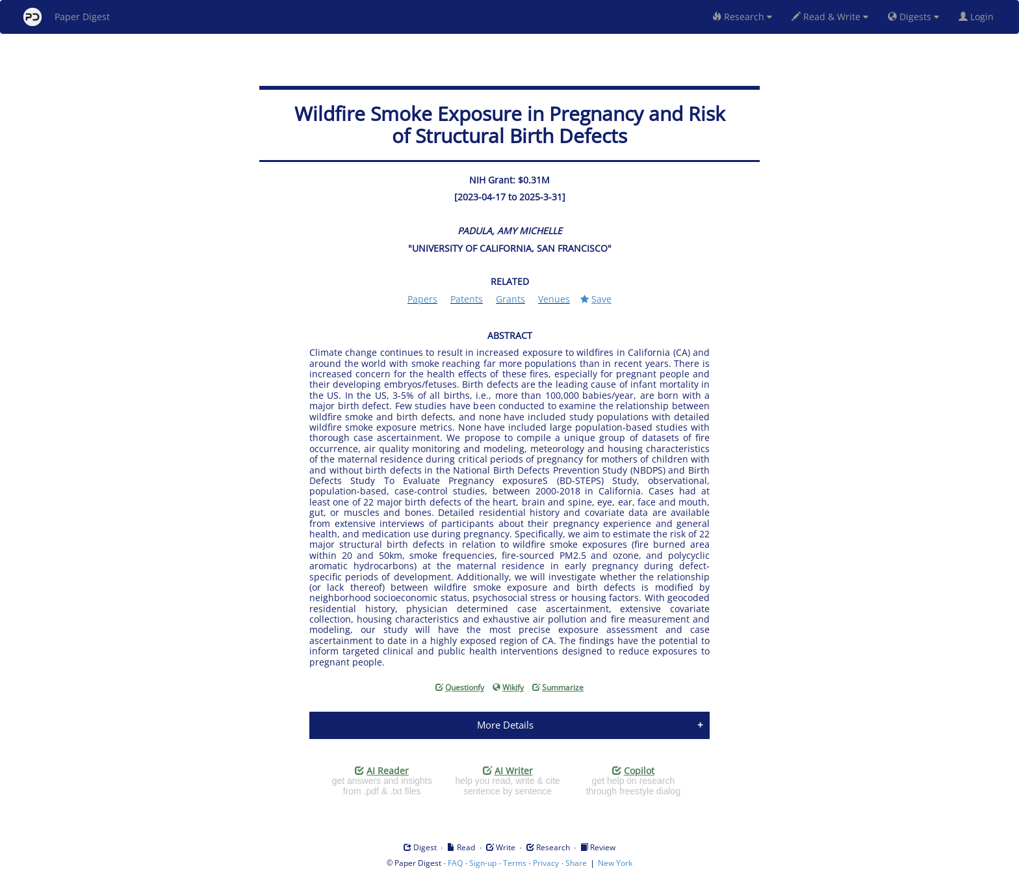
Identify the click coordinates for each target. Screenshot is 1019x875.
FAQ (455, 862)
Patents (466, 299)
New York (615, 862)
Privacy (546, 862)
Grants (510, 299)
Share (576, 862)
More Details (505, 724)
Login (979, 16)
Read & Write (830, 16)
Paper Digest (66, 17)
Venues (554, 299)
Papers (422, 299)
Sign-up (483, 862)
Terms (514, 862)
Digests (913, 16)
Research (742, 16)
